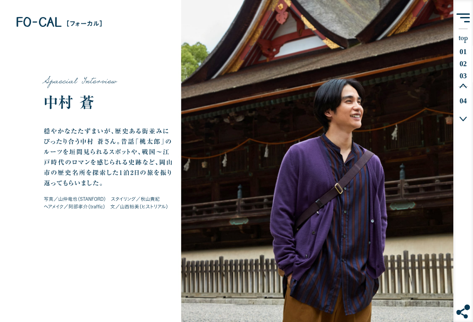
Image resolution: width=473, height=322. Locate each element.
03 (465, 76)
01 (465, 52)
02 (465, 64)
